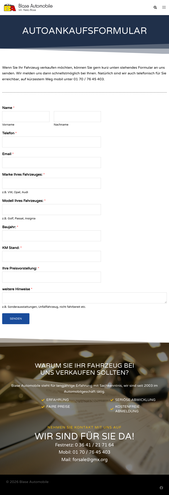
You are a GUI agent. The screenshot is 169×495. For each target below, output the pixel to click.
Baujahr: (10, 227)
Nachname (61, 124)
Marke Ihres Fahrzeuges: (23, 174)
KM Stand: (12, 248)
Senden (16, 318)
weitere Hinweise (17, 289)
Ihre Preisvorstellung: (20, 268)
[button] (155, 7)
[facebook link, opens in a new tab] (161, 488)
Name (8, 108)
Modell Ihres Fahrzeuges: (24, 201)
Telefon (9, 133)
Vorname (8, 124)
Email (8, 154)
